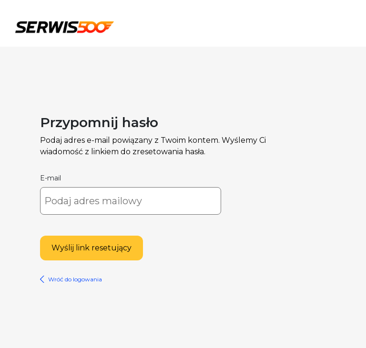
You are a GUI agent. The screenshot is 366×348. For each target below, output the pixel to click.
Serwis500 (64, 25)
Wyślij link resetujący (91, 247)
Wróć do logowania (75, 279)
